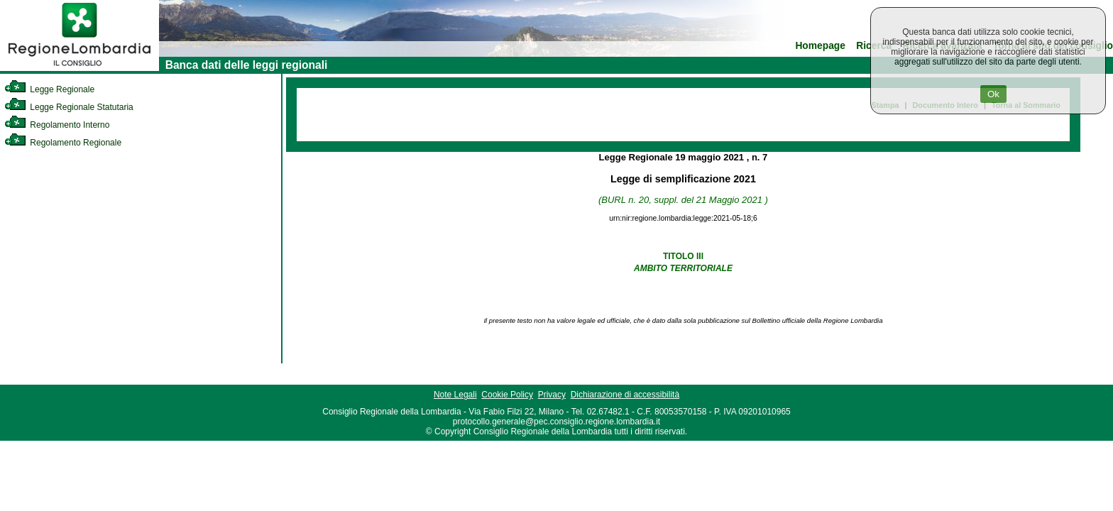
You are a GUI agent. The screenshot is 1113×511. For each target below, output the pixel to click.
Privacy (552, 395)
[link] (79, 68)
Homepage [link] (820, 45)
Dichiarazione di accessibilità (625, 395)
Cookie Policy (507, 395)
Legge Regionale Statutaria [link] (68, 107)
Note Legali (455, 395)
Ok (993, 94)
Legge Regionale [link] (49, 89)
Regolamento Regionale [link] (62, 143)
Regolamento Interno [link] (56, 125)
